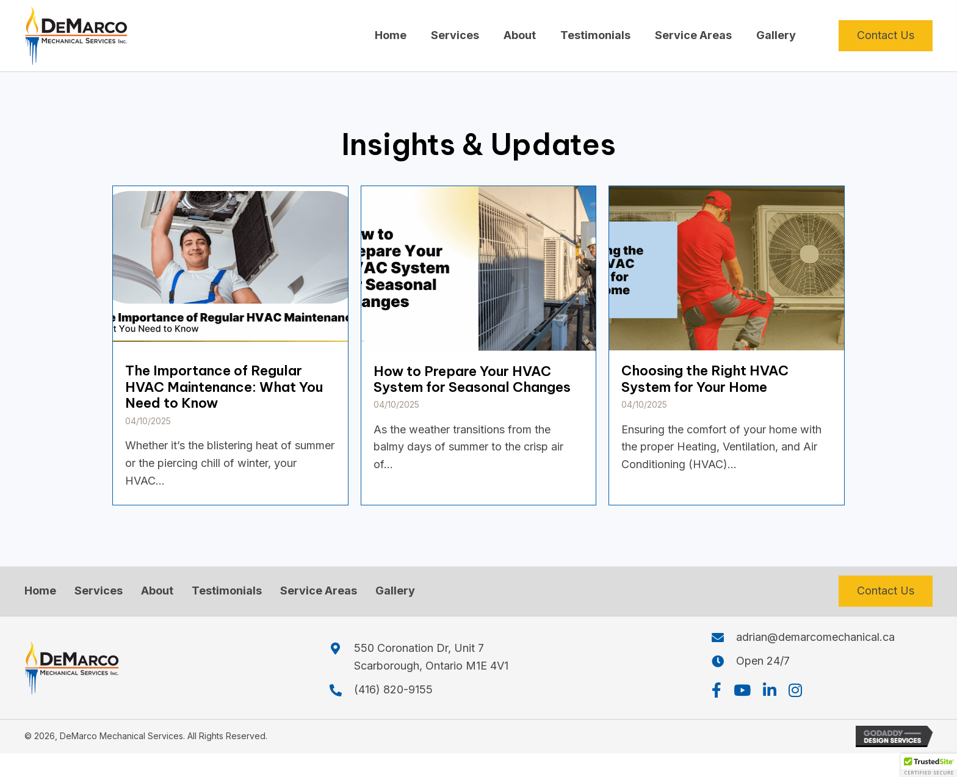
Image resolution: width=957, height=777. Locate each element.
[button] (716, 690)
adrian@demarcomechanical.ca (815, 637)
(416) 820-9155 (393, 689)
